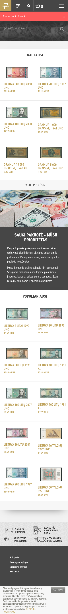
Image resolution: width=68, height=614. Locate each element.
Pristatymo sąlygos (19, 562)
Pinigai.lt (5, 5)
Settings (17, 5)
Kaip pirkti (14, 557)
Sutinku (58, 590)
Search (29, 5)
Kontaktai (14, 571)
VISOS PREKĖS (34, 185)
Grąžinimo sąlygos (18, 566)
